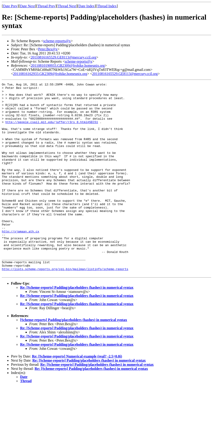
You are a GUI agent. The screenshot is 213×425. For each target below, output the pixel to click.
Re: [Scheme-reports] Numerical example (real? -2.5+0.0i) (77, 395)
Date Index (87, 6)
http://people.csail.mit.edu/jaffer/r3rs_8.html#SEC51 (51, 130)
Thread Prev (46, 6)
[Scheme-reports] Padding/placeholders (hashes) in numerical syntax (73, 358)
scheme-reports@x (57, 41)
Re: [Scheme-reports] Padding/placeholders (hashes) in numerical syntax (77, 326)
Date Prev (10, 6)
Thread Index (107, 6)
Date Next (27, 6)
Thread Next (67, 6)
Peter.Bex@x (48, 49)
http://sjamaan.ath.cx (20, 261)
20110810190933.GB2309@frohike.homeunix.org (68, 65)
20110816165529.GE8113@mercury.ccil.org (63, 57)
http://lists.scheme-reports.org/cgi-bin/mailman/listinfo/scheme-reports (65, 306)
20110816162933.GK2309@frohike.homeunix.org (50, 74)
